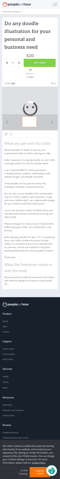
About (5, 321)
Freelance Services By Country (15, 437)
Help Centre (8, 359)
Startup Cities (8, 415)
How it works (8, 348)
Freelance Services (10, 432)
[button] (54, 4)
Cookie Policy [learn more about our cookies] (38, 462)
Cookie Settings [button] (23, 472)
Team (5, 326)
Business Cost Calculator (13, 410)
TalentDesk (7, 405)
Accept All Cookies (40, 472)
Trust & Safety (9, 354)
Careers (6, 331)
